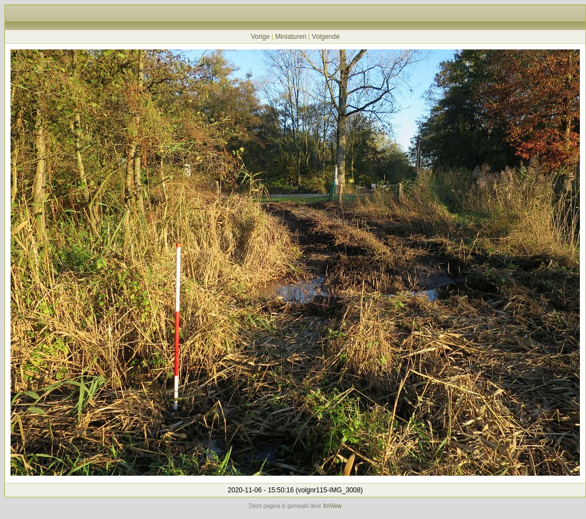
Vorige (260, 37)
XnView (332, 506)
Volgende (326, 37)
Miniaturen (290, 37)
